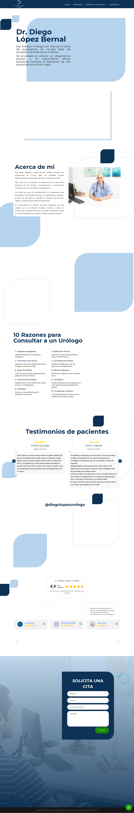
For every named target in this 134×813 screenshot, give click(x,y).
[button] (120, 461)
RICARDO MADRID (68, 623)
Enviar (102, 730)
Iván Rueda (29, 623)
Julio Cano (101, 623)
